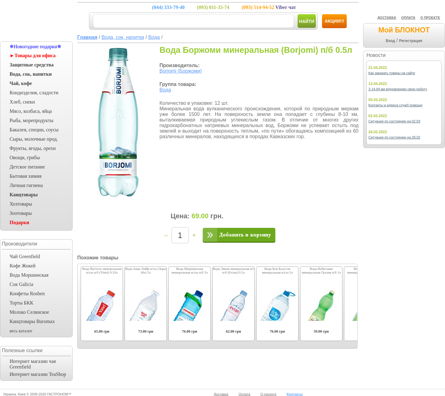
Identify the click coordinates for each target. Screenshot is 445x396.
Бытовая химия (25, 176)
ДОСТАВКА (386, 17)
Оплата (244, 394)
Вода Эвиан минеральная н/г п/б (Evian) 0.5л (233, 270)
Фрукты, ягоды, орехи (33, 148)
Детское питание (27, 166)
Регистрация (410, 41)
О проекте (269, 394)
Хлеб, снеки (22, 101)
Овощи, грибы (25, 157)
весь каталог (21, 331)
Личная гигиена (26, 185)
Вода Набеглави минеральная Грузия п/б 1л (321, 270)
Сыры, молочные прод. (34, 139)
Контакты (295, 394)
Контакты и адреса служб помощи (395, 105)
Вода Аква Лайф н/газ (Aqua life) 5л (145, 270)
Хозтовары (21, 204)
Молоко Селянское (29, 312)
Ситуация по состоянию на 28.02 (394, 137)
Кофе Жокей (23, 265)
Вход (390, 41)
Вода (165, 89)
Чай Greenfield (25, 256)
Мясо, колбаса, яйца (31, 111)
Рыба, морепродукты (31, 120)
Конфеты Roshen (27, 293)
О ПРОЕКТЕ (430, 17)
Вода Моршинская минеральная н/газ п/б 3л (190, 270)
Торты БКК (21, 302)
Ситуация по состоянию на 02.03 (394, 121)
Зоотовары (21, 213)
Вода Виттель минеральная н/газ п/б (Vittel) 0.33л (101, 270)
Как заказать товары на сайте (391, 73)
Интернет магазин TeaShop (38, 374)
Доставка (221, 394)
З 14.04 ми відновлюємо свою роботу (397, 89)
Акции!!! (334, 21)
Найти (306, 21)
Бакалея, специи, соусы (34, 129)
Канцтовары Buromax (32, 321)
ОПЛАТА (408, 17)
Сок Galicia (21, 284)
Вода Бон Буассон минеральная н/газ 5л (277, 270)
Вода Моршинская (29, 275)
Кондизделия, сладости (34, 92)
